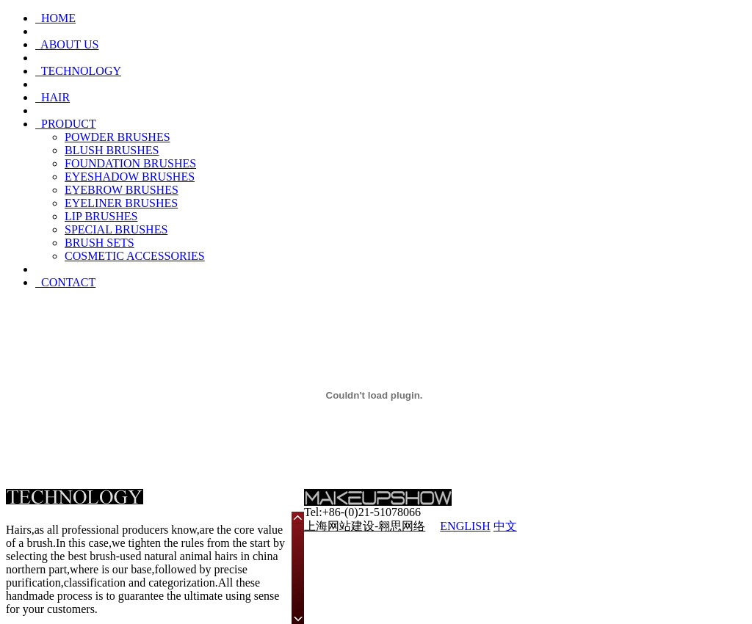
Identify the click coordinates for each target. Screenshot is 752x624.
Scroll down (298, 618)
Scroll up (298, 518)
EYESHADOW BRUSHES (130, 176)
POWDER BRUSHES (117, 137)
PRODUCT (65, 123)
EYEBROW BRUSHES (121, 190)
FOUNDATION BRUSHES (130, 163)
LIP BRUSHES (101, 216)
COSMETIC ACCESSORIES (135, 256)
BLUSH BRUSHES (112, 150)
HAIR (52, 97)
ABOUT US (66, 44)
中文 (505, 526)
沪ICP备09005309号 (617, 526)
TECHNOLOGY (78, 71)
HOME (55, 18)
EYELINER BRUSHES (121, 203)
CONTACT (65, 282)
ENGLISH (465, 526)
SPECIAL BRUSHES (116, 229)
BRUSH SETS (99, 242)
